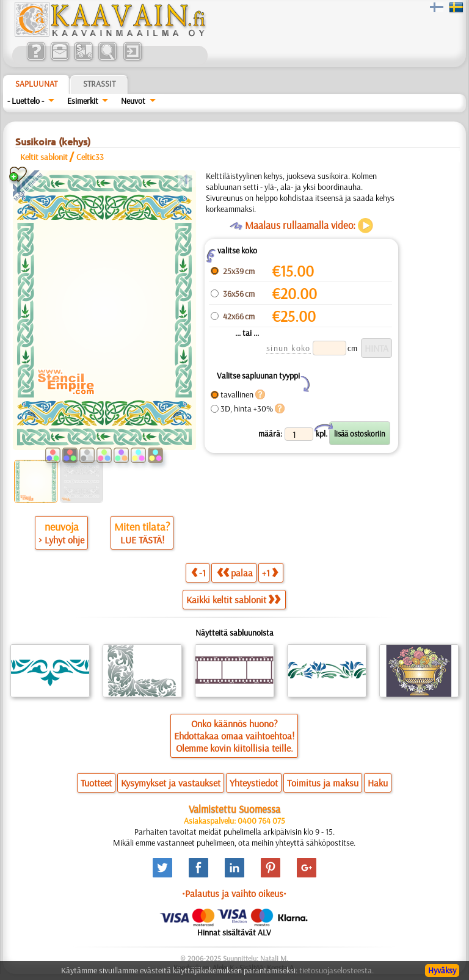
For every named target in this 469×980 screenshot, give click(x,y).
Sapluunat (36, 83)
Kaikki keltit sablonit (233, 599)
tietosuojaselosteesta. (336, 970)
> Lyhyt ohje (61, 540)
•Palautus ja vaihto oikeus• (234, 893)
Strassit (99, 83)
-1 (198, 572)
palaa (235, 572)
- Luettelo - (25, 100)
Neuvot (133, 100)
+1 (270, 572)
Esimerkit (82, 100)
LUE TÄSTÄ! (142, 540)
